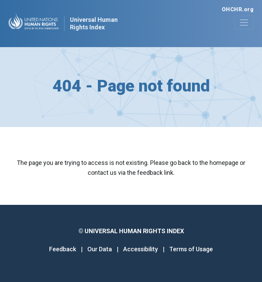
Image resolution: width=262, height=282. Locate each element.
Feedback (62, 249)
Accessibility (140, 249)
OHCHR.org (238, 9)
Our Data (99, 249)
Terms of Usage (191, 249)
